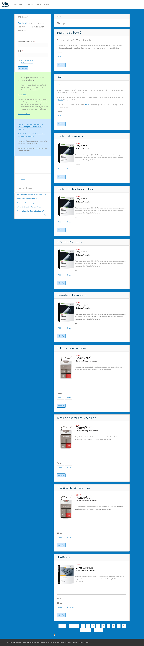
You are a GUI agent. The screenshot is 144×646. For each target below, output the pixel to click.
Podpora (29, 4)
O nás (46, 4)
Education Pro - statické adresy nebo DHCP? (32, 194)
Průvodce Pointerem (69, 242)
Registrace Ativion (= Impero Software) (30, 203)
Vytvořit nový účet (27, 60)
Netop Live (70, 607)
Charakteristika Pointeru (71, 295)
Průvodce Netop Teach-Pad (73, 487)
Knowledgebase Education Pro (27, 198)
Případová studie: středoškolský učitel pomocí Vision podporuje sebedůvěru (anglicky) (30, 126)
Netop (60, 57)
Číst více (62, 65)
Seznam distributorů (69, 32)
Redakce (75, 642)
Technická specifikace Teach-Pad (76, 418)
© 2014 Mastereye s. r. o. (15, 642)
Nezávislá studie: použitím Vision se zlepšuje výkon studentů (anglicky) (32, 135)
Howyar (87, 104)
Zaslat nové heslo (27, 63)
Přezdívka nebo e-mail (26, 41)
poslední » (98, 630)
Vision (60, 169)
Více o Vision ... (22, 94)
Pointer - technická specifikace (75, 189)
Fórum (38, 4)
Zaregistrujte (23, 23)
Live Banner (64, 557)
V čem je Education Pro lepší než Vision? (30, 211)
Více (45, 215)
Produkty (18, 4)
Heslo (20, 51)
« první (62, 626)
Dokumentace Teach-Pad (72, 348)
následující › (85, 630)
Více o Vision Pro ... (24, 114)
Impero (60, 99)
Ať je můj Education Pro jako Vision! (29, 207)
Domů (59, 16)
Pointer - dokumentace (71, 136)
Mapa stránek (84, 642)
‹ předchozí (74, 626)
